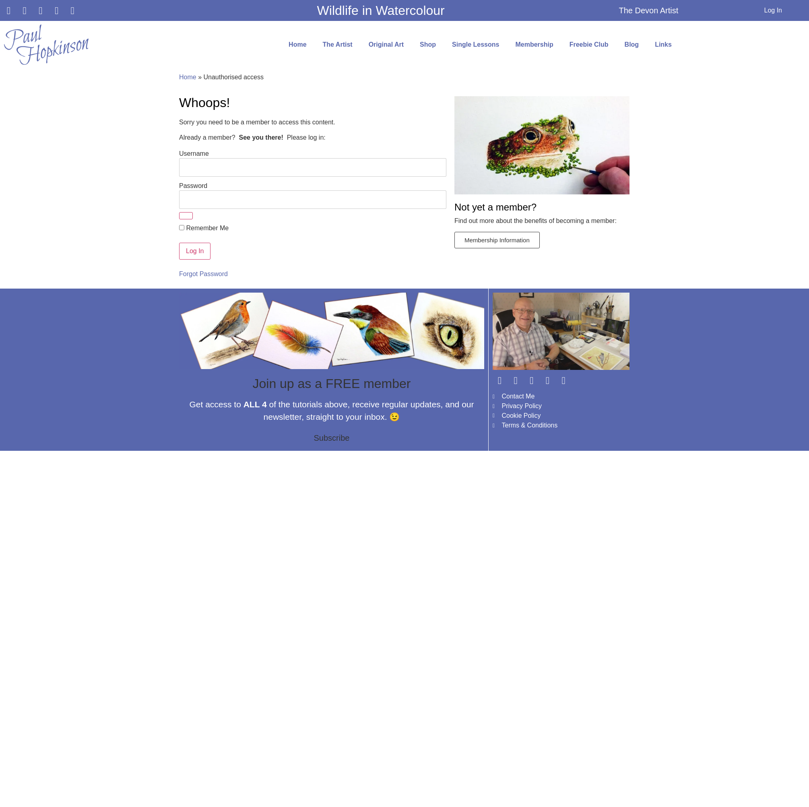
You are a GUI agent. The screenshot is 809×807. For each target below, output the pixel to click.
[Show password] (186, 215)
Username (194, 153)
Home (297, 44)
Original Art (386, 44)
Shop (428, 44)
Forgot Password (203, 273)
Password (193, 185)
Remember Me (204, 228)
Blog (632, 44)
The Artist (338, 44)
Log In (773, 10)
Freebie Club (589, 44)
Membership (534, 44)
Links (663, 44)
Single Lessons (475, 44)
